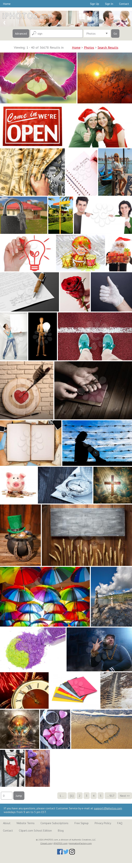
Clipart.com (46, 843)
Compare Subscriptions (54, 823)
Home (7, 4)
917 (111, 796)
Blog (61, 830)
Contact (124, 4)
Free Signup (81, 823)
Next (123, 796)
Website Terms (25, 823)
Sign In (109, 4)
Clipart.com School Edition (35, 830)
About (7, 823)
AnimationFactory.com (80, 843)
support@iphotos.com (108, 808)
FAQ (119, 823)
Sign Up (94, 4)
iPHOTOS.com (60, 843)
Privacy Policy (102, 823)
